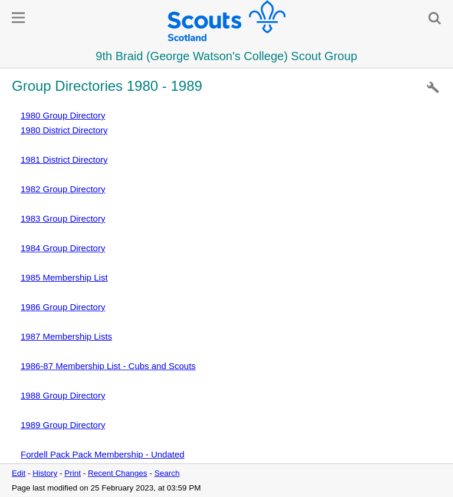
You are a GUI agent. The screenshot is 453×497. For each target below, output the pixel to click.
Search (167, 473)
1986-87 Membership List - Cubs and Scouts (108, 366)
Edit (18, 473)
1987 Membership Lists (66, 336)
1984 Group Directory (63, 248)
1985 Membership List (64, 277)
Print (72, 473)
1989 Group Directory (63, 425)
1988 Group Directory (63, 395)
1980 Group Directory (63, 115)
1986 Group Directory (63, 307)
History (44, 473)
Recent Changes (117, 473)
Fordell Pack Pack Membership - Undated (103, 454)
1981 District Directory (64, 159)
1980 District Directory (64, 130)
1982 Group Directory (63, 189)
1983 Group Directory (63, 218)
